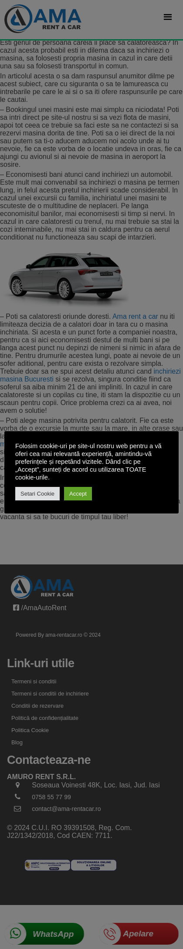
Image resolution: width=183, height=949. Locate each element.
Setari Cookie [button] (37, 493)
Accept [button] (78, 493)
